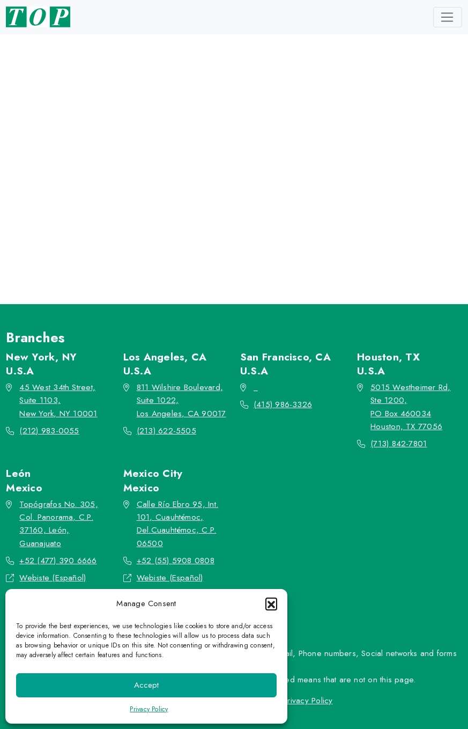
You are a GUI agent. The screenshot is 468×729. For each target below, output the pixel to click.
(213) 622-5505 (166, 431)
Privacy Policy (149, 709)
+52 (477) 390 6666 (57, 560)
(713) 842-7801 (398, 444)
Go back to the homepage (228, 233)
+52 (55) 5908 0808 (175, 560)
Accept (146, 685)
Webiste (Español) (52, 578)
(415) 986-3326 (283, 404)
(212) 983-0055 (49, 431)
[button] (271, 603)
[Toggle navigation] (447, 17)
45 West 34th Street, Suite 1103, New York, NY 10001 (58, 400)
